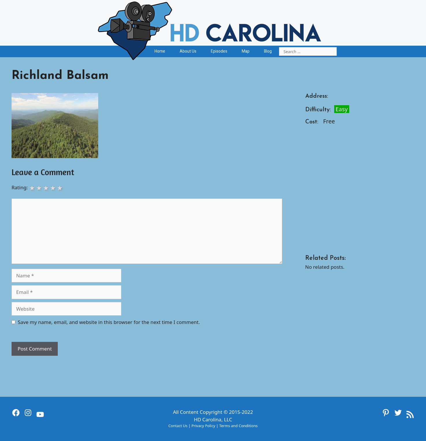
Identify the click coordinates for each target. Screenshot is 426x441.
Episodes (219, 51)
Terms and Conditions (238, 425)
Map (246, 51)
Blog (268, 51)
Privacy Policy (203, 425)
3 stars (46, 187)
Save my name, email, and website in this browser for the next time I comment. (109, 322)
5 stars (60, 187)
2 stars (39, 187)
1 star (32, 187)
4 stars (53, 187)
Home (160, 51)
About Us (188, 51)
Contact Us (177, 425)
